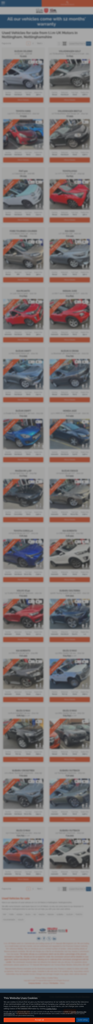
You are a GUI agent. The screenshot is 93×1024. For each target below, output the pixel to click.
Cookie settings (83, 1020)
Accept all (39, 1020)
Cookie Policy (51, 1009)
